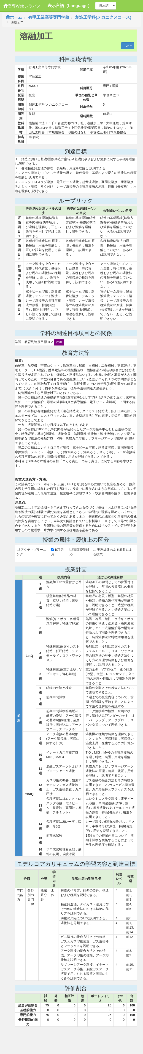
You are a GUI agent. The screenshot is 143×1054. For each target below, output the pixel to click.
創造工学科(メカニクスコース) (103, 17)
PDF (128, 45)
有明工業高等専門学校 (48, 17)
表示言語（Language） (70, 5)
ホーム (14, 17)
